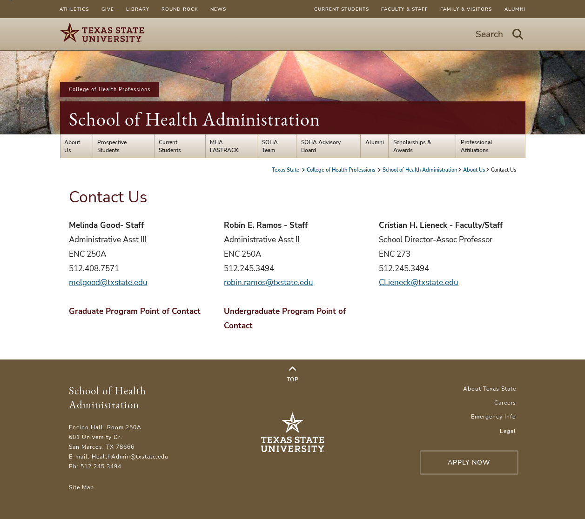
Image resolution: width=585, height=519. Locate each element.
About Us (72, 146)
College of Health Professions (109, 89)
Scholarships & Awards (412, 146)
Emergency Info (493, 416)
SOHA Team (270, 146)
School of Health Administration (194, 119)
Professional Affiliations (476, 146)
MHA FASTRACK (224, 146)
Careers (505, 402)
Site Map (81, 487)
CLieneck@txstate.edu (418, 282)
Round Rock (179, 9)
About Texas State (489, 389)
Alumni (514, 9)
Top (293, 374)
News (218, 9)
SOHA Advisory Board (321, 146)
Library (137, 9)
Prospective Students (112, 146)
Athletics (74, 9)
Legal (508, 431)
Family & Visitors (466, 9)
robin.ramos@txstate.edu (268, 282)
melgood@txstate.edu (108, 282)
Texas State (286, 169)
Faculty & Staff (404, 9)
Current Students (341, 9)
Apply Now (469, 462)
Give (107, 9)
